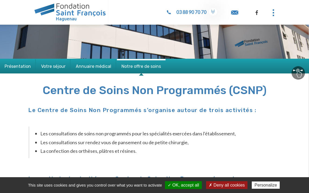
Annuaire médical (93, 66)
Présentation (18, 66)
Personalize (265, 185)
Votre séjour (53, 66)
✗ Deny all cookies (227, 185)
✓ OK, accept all (183, 185)
